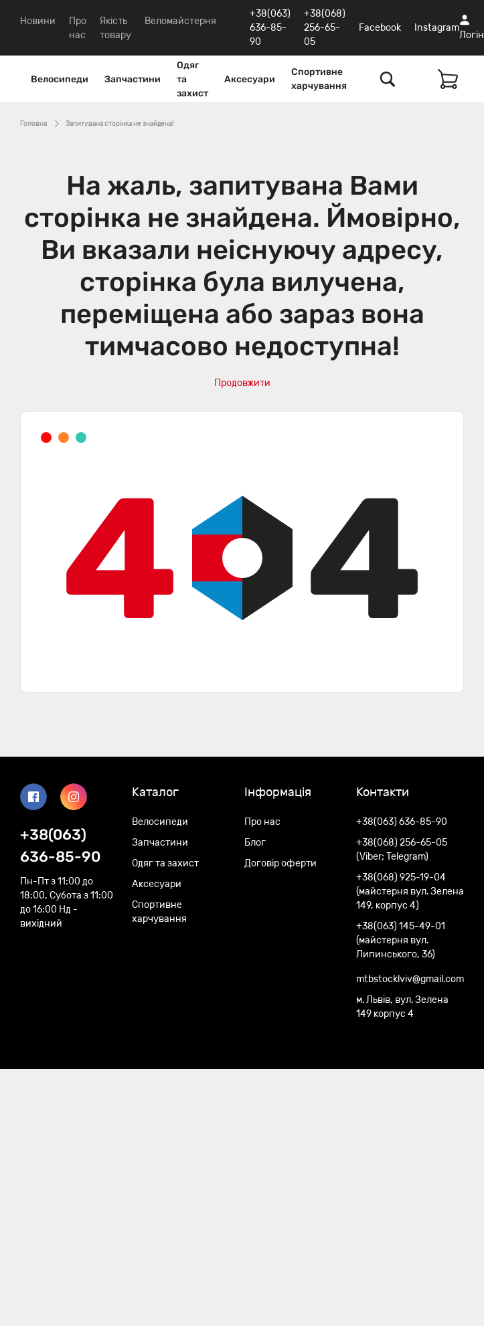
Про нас (262, 822)
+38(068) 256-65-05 (324, 28)
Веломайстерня (180, 21)
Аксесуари (249, 79)
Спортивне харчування (319, 79)
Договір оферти (280, 863)
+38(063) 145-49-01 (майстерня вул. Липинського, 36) (400, 940)
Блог (255, 842)
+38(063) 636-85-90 (270, 28)
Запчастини (132, 79)
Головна (33, 124)
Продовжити (242, 383)
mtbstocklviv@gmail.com (410, 979)
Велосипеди (59, 79)
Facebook (380, 27)
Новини (38, 21)
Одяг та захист (192, 79)
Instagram (436, 27)
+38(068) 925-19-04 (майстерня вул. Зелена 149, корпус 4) (410, 891)
